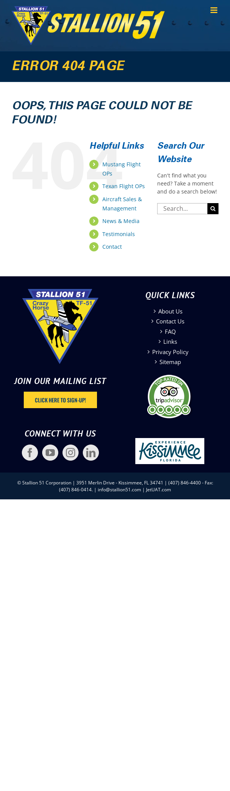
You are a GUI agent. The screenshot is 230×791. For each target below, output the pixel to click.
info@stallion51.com (119, 489)
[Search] (213, 208)
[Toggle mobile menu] (214, 10)
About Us (170, 311)
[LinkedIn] (91, 453)
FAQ (170, 331)
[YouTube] (50, 453)
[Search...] (182, 208)
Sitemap (170, 362)
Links (170, 341)
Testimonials (118, 234)
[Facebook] (30, 453)
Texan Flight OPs (123, 186)
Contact (112, 246)
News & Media (121, 221)
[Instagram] (70, 453)
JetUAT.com (158, 489)
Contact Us (170, 321)
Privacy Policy (170, 352)
